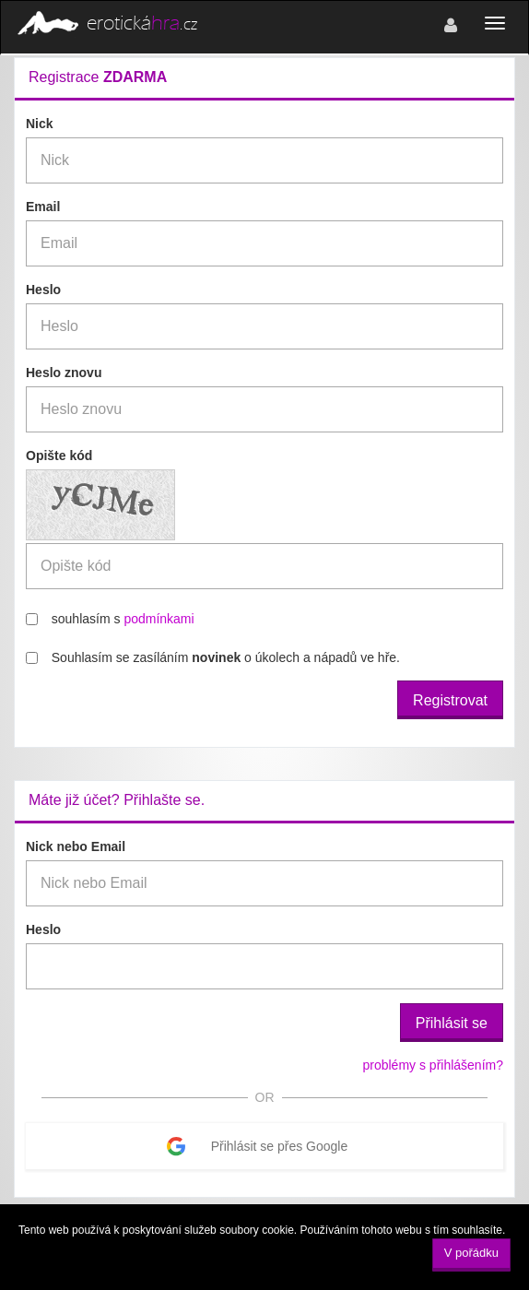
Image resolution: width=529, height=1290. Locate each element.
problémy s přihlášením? (432, 1065)
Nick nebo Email (75, 846)
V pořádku (471, 1253)
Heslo (43, 289)
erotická (106, 24)
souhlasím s (110, 618)
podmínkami (158, 618)
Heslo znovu (63, 372)
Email (43, 206)
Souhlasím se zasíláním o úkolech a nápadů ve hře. (213, 657)
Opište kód (59, 455)
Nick (39, 123)
